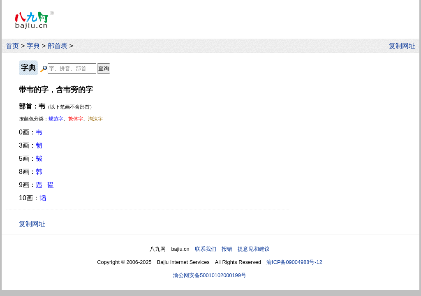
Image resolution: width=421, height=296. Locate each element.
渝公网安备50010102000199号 (209, 275)
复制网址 (404, 46)
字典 (33, 45)
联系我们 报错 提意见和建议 (232, 249)
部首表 (57, 45)
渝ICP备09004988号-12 (294, 262)
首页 (12, 45)
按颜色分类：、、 (61, 119)
